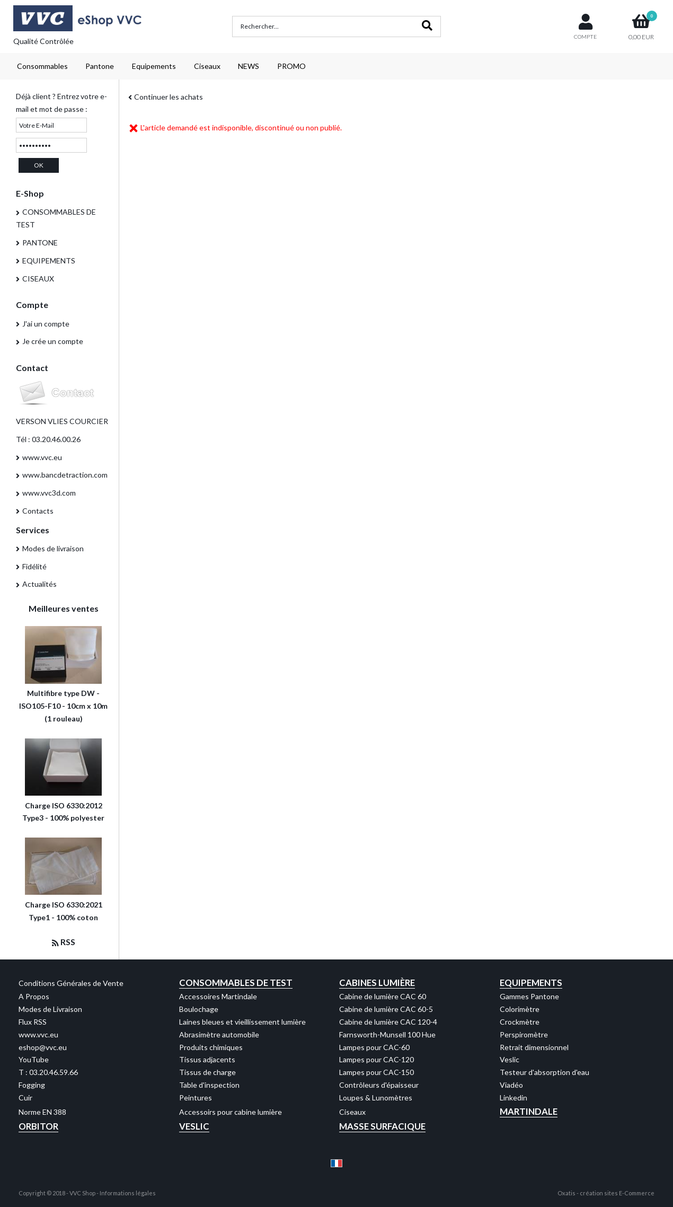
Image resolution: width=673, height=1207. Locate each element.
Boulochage (198, 1009)
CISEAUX (38, 278)
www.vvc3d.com (49, 492)
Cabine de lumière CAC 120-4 (388, 1021)
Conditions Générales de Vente (71, 983)
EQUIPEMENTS (48, 260)
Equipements (154, 66)
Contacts (38, 510)
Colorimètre (519, 1009)
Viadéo (511, 1084)
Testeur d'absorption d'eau (544, 1072)
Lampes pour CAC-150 (376, 1072)
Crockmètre (519, 1021)
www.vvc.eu (42, 457)
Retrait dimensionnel (534, 1047)
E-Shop (30, 193)
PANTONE (40, 242)
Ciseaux (207, 66)
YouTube (34, 1059)
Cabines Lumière (377, 982)
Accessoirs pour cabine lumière (230, 1111)
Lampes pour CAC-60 (374, 1047)
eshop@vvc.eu (43, 1047)
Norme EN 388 (42, 1111)
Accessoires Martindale (218, 996)
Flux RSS (33, 1021)
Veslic (509, 1059)
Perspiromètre (524, 1034)
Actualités (39, 583)
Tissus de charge (207, 1072)
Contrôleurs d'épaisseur (379, 1084)
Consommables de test (236, 982)
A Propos (34, 996)
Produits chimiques (211, 1047)
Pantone (99, 66)
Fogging (32, 1084)
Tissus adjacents (207, 1059)
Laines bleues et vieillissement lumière (242, 1021)
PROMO (291, 66)
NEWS (248, 66)
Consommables (42, 66)
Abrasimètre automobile (219, 1034)
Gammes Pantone (529, 996)
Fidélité (34, 566)
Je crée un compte (52, 341)
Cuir (25, 1097)
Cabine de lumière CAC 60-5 (386, 1009)
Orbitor (38, 1126)
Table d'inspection (209, 1084)
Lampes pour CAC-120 (376, 1059)
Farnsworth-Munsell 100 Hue (387, 1034)
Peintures (195, 1097)
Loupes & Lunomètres (375, 1097)
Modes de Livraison (50, 1009)
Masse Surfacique (382, 1126)
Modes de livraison (53, 548)
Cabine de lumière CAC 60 (382, 996)
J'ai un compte (45, 323)
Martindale (528, 1111)
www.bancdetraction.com (65, 474)
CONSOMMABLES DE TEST (56, 218)
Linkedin (513, 1097)
